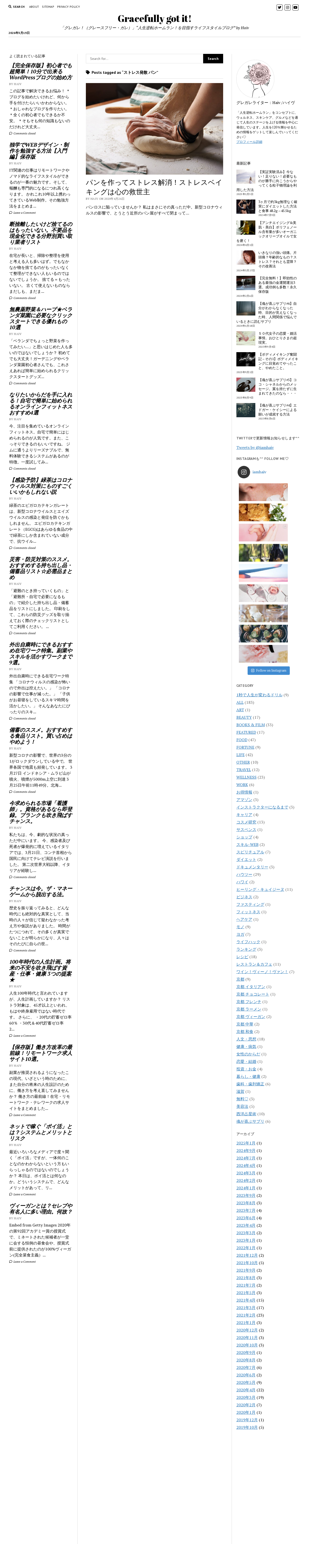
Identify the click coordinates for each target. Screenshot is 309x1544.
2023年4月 (246, 1104)
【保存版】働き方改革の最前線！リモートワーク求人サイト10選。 (40, 1053)
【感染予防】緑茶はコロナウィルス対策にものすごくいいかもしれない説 (40, 486)
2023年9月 (246, 1074)
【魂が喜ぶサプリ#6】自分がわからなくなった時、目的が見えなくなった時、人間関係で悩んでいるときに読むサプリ (266, 312)
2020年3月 (246, 1276)
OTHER (243, 641)
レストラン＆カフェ (254, 843)
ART (240, 588)
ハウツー (244, 753)
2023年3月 (246, 1111)
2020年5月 (246, 1261)
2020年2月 (246, 1283)
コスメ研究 (246, 701)
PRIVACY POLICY (68, 6)
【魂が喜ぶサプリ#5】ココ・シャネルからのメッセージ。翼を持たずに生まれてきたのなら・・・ (277, 387)
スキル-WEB (247, 723)
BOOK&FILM (223, 43)
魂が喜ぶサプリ (250, 1000)
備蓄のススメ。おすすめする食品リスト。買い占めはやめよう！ (40, 736)
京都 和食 (244, 910)
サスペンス (246, 708)
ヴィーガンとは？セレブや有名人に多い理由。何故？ (40, 1209)
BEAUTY (149, 43)
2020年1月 (246, 1291)
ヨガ (240, 813)
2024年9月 (246, 1029)
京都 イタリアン (250, 865)
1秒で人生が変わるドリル (259, 573)
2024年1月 (246, 1066)
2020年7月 (246, 1246)
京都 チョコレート (252, 873)
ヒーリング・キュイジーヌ (260, 768)
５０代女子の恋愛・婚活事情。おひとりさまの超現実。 (277, 338)
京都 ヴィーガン (250, 895)
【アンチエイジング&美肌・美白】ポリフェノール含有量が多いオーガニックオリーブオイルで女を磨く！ (266, 231)
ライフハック (248, 820)
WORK (197, 43)
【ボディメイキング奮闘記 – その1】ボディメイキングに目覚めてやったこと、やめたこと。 (278, 361)
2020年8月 (246, 1238)
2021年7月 (246, 1164)
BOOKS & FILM (250, 603)
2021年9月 (246, 1149)
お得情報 (244, 671)
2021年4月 (246, 1179)
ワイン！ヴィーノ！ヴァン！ (262, 850)
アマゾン (244, 678)
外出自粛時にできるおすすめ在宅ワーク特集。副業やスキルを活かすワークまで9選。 (40, 653)
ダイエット (246, 738)
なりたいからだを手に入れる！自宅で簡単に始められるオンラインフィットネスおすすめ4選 (40, 403)
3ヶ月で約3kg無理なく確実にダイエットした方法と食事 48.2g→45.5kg (277, 206)
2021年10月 (247, 1141)
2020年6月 (246, 1253)
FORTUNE (174, 43)
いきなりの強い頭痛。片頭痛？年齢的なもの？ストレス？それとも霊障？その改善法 (277, 259)
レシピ (242, 835)
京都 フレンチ (248, 880)
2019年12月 (247, 1298)
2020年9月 (246, 1231)
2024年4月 (246, 1044)
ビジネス (244, 775)
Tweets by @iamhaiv (255, 447)
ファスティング (250, 783)
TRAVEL (98, 43)
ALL (240, 581)
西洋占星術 (246, 992)
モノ (240, 805)
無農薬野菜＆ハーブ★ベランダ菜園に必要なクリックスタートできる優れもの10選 (40, 318)
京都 (240, 858)
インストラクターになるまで (262, 686)
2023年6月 (246, 1096)
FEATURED (246, 611)
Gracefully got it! (155, 18)
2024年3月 (246, 1051)
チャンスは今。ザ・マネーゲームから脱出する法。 (40, 891)
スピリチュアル (250, 730)
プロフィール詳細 (249, 141)
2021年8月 (246, 1156)
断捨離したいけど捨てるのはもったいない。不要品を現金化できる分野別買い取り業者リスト (40, 233)
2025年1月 (246, 1022)
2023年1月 (246, 1119)
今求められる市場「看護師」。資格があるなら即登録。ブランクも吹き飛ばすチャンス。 (40, 812)
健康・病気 (246, 925)
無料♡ (242, 977)
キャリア (244, 693)
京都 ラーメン (248, 888)
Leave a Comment (22, 212)
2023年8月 (246, 1081)
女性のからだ (248, 932)
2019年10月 (247, 1306)
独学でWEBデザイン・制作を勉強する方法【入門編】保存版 (39, 151)
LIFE (248, 43)
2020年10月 (247, 1224)
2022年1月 (246, 1126)
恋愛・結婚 (246, 940)
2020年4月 (246, 1268)
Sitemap (48, 6)
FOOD (76, 43)
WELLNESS (123, 43)
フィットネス (248, 790)
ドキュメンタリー (252, 745)
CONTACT (154, 1517)
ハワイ (242, 760)
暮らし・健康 (248, 955)
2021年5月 (246, 1171)
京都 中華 (244, 903)
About (34, 6)
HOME (59, 43)
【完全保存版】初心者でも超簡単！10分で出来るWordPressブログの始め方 (40, 71)
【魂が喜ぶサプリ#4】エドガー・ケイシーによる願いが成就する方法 (277, 409)
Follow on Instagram (268, 549)
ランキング (246, 828)
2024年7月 (246, 1036)
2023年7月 (246, 1089)
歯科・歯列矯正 (250, 962)
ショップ (244, 716)
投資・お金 (246, 947)
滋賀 (240, 970)
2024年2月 (246, 1059)
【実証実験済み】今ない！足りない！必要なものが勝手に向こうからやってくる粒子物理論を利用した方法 (266, 181)
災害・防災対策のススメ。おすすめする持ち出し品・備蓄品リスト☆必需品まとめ (40, 568)
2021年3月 (246, 1186)
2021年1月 (246, 1201)
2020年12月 (247, 1209)
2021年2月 (246, 1194)
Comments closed (22, 133)
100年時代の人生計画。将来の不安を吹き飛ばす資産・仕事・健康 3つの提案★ (40, 971)
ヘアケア (244, 798)
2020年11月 (247, 1216)
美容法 (242, 985)
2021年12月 (247, 1134)
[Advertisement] (41, 1351)
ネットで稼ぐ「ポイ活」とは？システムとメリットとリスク (40, 1132)
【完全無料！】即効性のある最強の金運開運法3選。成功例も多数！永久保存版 (277, 285)
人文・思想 (246, 918)
